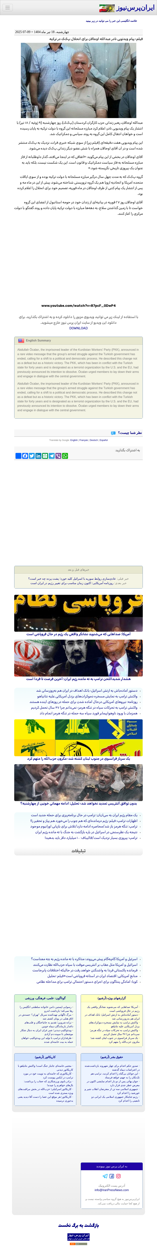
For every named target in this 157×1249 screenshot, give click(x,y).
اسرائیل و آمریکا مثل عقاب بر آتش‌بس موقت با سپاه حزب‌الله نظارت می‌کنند (85, 965)
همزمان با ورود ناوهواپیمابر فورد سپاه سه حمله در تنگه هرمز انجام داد (88, 713)
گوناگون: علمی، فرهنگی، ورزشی (45, 998)
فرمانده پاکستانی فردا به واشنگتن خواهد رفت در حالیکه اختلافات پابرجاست (85, 970)
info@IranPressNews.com (112, 1190)
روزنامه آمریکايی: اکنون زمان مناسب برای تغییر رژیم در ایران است (71, 583)
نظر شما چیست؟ (129, 433)
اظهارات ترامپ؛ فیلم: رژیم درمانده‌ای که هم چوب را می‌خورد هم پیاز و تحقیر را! (83, 821)
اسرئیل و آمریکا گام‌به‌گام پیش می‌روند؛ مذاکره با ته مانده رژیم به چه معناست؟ (84, 959)
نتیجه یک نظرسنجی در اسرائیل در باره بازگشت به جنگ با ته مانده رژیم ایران (86, 832)
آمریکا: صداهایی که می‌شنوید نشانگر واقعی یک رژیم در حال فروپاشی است (78, 634)
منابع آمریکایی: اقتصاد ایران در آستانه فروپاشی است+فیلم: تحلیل (92, 976)
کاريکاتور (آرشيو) (45, 1057)
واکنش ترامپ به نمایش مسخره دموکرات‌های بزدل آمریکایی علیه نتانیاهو (87, 696)
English (74, 440)
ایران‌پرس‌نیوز (127, 8)
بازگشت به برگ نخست (78, 1226)
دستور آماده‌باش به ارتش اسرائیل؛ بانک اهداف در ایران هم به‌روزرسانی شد (86, 691)
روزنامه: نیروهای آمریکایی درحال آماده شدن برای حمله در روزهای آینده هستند (83, 702)
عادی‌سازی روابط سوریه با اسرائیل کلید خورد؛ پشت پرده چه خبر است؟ (72, 578)
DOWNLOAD (78, 328)
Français (83, 440)
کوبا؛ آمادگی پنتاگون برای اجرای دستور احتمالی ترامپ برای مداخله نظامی (87, 982)
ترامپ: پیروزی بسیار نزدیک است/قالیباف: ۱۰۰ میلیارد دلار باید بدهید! (91, 838)
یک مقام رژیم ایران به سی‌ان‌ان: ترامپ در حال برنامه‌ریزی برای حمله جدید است (84, 815)
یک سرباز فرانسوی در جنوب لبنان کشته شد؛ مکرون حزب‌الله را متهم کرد (78, 759)
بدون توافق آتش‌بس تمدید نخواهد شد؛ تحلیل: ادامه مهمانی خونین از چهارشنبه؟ (78, 803)
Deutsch (94, 440)
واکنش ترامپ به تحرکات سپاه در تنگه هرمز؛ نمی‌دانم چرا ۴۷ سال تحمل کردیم (84, 707)
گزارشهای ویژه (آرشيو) (112, 998)
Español (104, 440)
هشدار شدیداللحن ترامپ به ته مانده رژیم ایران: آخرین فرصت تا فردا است (78, 679)
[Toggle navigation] (7, 7)
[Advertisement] (78, 488)
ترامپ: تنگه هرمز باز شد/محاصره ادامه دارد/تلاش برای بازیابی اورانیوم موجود (83, 826)
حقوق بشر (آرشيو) (111, 1057)
